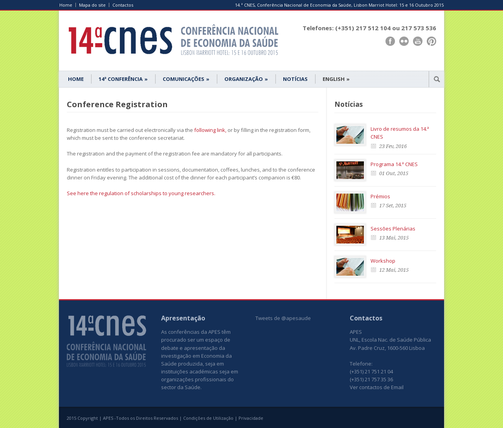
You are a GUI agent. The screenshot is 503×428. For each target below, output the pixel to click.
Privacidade (251, 418)
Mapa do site (92, 5)
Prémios (380, 196)
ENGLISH (336, 78)
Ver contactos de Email (377, 387)
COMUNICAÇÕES (186, 78)
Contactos (122, 5)
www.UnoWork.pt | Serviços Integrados (406, 419)
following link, (210, 130)
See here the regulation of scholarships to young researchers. (141, 193)
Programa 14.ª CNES (394, 164)
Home (65, 5)
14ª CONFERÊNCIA (123, 78)
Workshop (383, 260)
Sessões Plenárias (393, 228)
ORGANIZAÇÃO (246, 78)
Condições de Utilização (208, 418)
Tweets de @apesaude (283, 318)
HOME (76, 78)
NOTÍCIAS (295, 78)
